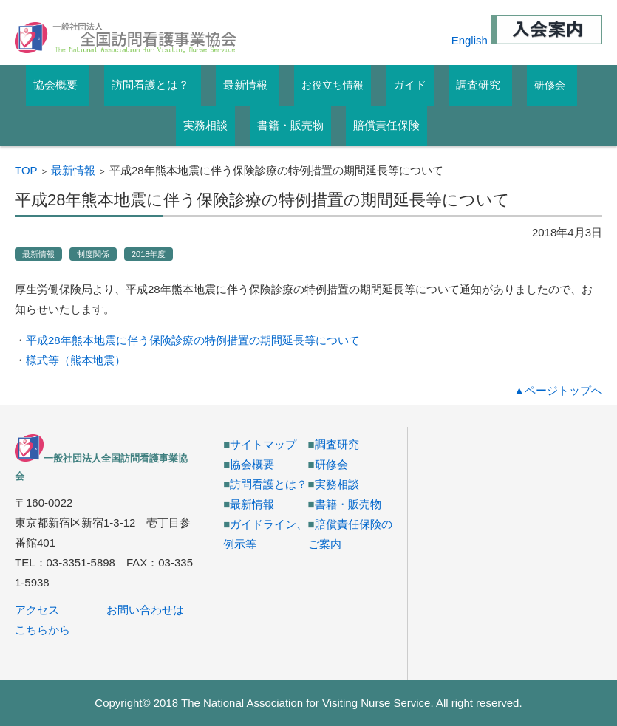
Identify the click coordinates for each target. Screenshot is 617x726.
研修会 (549, 85)
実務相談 (337, 484)
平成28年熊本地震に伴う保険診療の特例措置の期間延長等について (193, 340)
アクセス (37, 609)
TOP (26, 170)
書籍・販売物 (348, 504)
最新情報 (73, 170)
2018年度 (149, 254)
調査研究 (337, 444)
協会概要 (252, 464)
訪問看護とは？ (268, 484)
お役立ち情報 (332, 85)
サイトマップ (263, 444)
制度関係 (93, 254)
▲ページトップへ (558, 390)
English (469, 40)
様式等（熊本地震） (76, 360)
